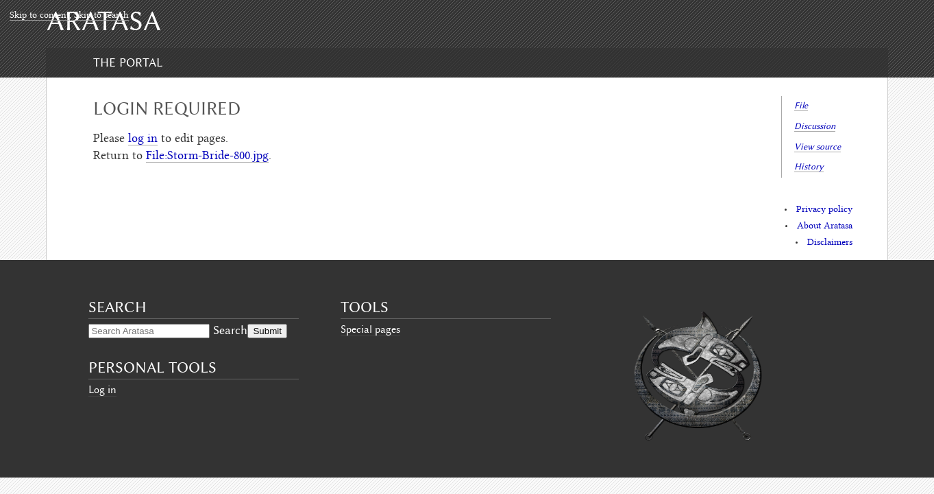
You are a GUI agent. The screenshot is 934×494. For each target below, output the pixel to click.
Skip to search (101, 16)
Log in (102, 390)
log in (143, 139)
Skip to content (39, 16)
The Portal (127, 62)
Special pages (370, 329)
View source (817, 146)
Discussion (814, 126)
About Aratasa (824, 226)
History (809, 166)
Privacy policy (824, 210)
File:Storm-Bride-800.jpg (207, 156)
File (801, 105)
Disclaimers (829, 243)
